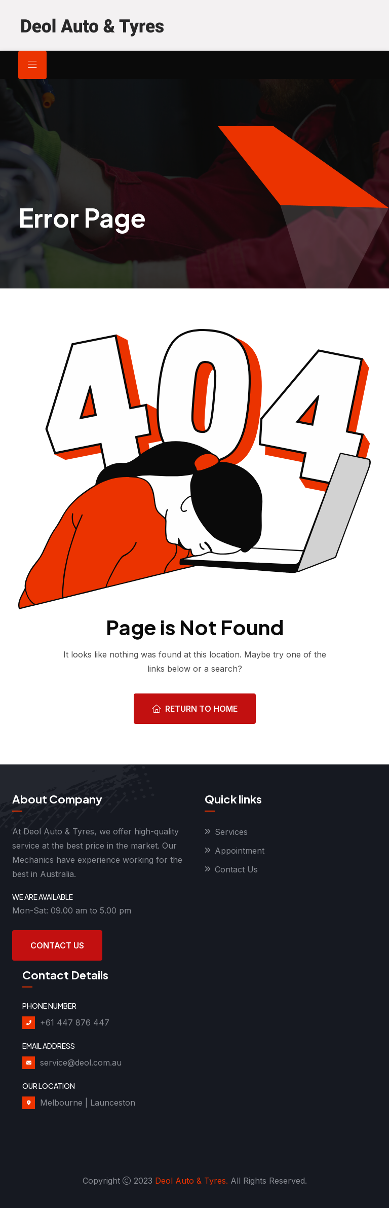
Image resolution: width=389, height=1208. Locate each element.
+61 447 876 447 (74, 1022)
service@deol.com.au (81, 1062)
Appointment (239, 851)
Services (231, 832)
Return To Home (195, 709)
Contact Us (57, 945)
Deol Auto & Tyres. (191, 1181)
